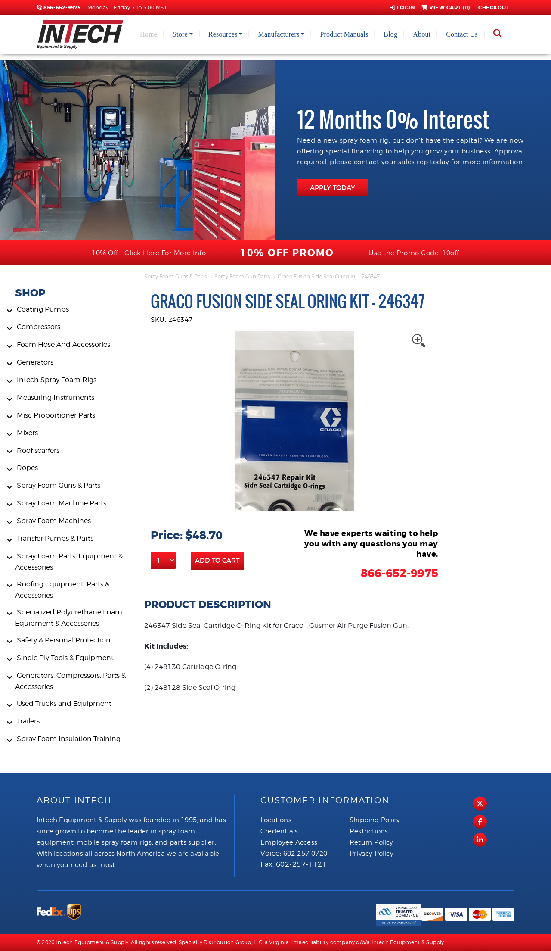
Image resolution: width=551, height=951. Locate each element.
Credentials (279, 831)
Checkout (493, 7)
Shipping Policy (375, 820)
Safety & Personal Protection (64, 640)
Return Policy (371, 842)
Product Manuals (344, 34)
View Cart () (445, 7)
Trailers (28, 721)
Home (148, 34)
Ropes (27, 468)
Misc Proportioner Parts (56, 415)
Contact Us (462, 34)
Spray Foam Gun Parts (242, 276)
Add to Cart (217, 560)
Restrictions (369, 831)
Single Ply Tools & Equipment (65, 658)
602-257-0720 (305, 853)
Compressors (38, 327)
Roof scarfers (38, 450)
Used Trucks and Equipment (64, 703)
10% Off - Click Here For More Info (149, 253)
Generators (35, 362)
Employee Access (288, 842)
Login (402, 7)
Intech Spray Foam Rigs (56, 380)
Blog (390, 34)
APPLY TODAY (332, 188)
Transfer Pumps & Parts (55, 538)
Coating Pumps (43, 309)
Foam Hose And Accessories (63, 344)
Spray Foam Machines (54, 521)
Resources (223, 34)
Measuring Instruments (55, 397)
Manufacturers (278, 34)
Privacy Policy (371, 853)
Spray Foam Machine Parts (61, 503)
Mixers (27, 433)
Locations (275, 820)
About (421, 34)
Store (180, 34)
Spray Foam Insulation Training (69, 739)
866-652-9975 (58, 7)
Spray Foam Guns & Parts (58, 485)
